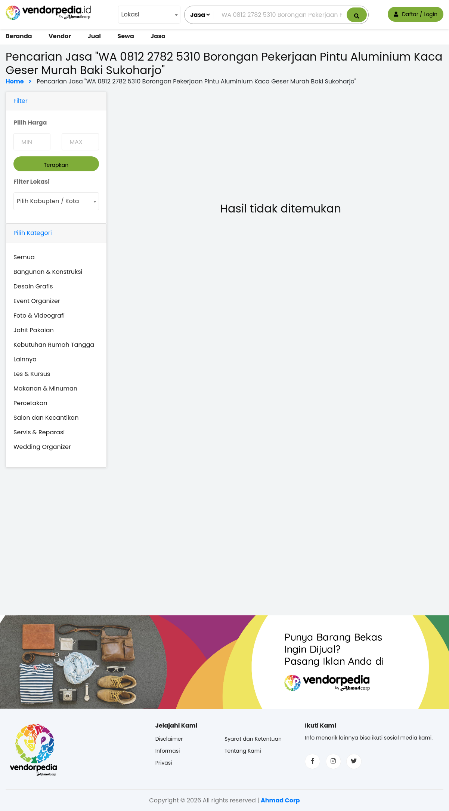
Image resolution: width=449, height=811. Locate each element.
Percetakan (30, 403)
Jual (94, 36)
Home (17, 81)
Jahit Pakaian (33, 330)
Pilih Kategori (32, 233)
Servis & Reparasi (39, 432)
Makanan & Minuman (45, 388)
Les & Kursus (31, 374)
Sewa (125, 36)
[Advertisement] (281, 144)
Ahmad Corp (280, 800)
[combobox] (149, 15)
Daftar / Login (415, 14)
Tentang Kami (242, 751)
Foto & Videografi (39, 315)
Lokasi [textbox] (130, 14)
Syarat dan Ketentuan (253, 739)
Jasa (158, 36)
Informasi (167, 751)
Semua (24, 257)
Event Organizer (36, 301)
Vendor (60, 36)
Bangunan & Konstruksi (48, 271)
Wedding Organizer (42, 447)
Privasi (163, 762)
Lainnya (25, 359)
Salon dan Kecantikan (45, 417)
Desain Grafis (33, 286)
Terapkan (56, 165)
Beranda (19, 36)
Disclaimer (169, 739)
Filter (20, 101)
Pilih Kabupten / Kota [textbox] (48, 201)
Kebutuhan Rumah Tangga (53, 344)
